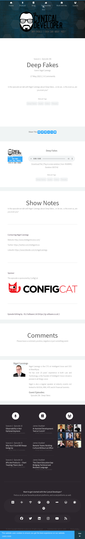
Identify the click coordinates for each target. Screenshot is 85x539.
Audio (41, 103)
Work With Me (61, 3)
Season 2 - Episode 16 (14, 426)
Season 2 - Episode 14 (14, 460)
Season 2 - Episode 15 (14, 443)
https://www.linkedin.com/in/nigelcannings (31, 250)
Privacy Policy (74, 529)
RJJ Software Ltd (30, 314)
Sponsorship (46, 3)
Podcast (22, 3)
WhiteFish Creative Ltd (24, 529)
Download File (37, 164)
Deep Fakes (42, 64)
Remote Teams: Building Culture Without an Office (43, 446)
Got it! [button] (79, 535)
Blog (33, 3)
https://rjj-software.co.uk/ (48, 314)
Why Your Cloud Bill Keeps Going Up (16, 446)
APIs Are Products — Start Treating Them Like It (16, 463)
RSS (43, 7)
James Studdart (39, 426)
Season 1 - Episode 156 (42, 59)
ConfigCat (34, 278)
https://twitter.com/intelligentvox (27, 245)
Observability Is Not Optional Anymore (14, 429)
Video (47, 103)
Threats (55, 103)
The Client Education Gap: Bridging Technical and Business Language (43, 465)
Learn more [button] (6, 536)
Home (11, 3)
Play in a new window (52, 164)
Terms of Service (44, 530)
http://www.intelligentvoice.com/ (27, 240)
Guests (75, 3)
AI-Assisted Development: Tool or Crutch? (43, 429)
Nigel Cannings (45, 70)
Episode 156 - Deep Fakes (40, 395)
